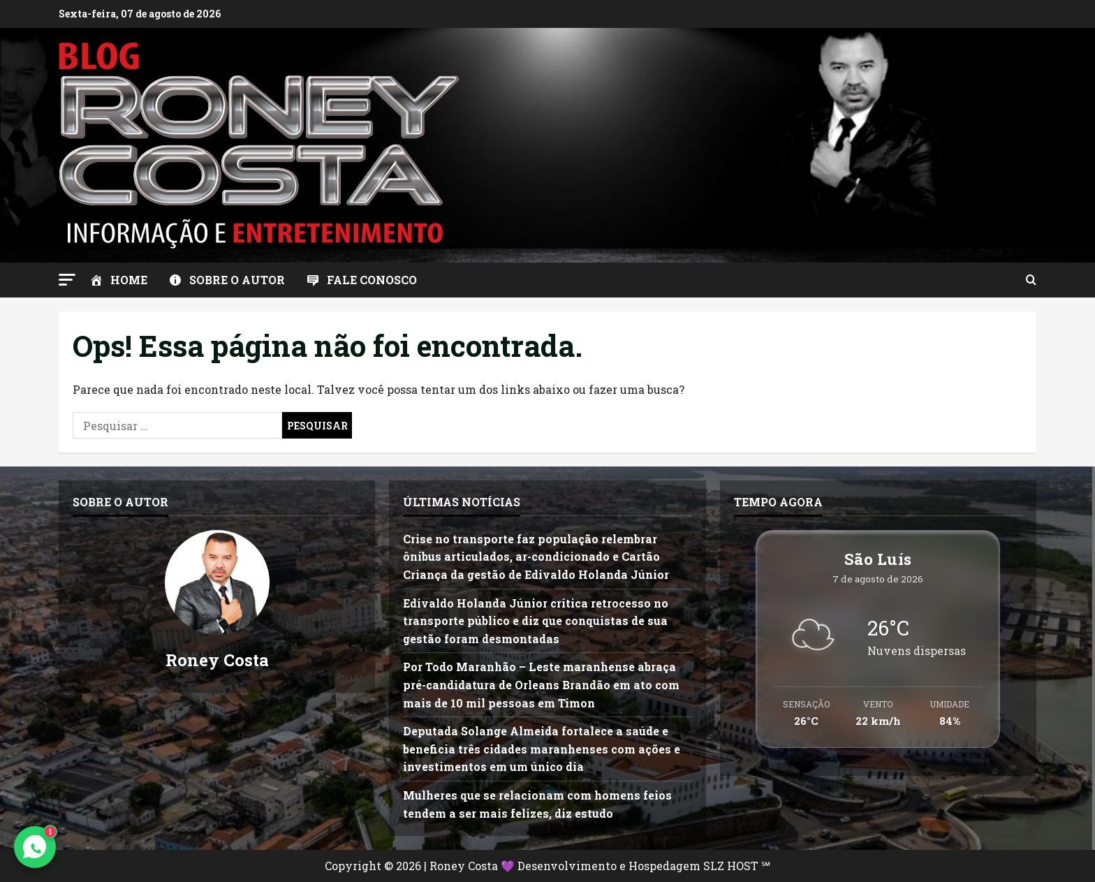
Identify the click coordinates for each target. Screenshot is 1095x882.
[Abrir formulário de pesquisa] (1031, 280)
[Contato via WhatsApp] (35, 847)
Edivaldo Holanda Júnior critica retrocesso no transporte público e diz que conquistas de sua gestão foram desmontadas (535, 621)
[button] (67, 280)
